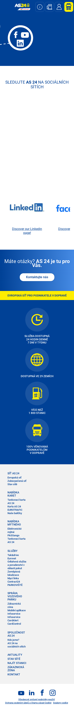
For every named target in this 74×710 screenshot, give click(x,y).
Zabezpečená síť (16, 480)
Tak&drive (13, 555)
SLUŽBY (12, 550)
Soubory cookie (60, 703)
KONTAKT (13, 674)
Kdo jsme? (13, 639)
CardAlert (12, 620)
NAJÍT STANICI (16, 663)
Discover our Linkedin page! (27, 231)
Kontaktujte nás (37, 277)
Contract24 (13, 581)
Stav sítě (12, 484)
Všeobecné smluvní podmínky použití (36, 699)
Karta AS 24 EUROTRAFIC (14, 508)
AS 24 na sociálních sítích (16, 645)
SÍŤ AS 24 (13, 473)
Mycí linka (13, 578)
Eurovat (11, 558)
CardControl (14, 623)
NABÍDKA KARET (13, 494)
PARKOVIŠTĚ (14, 585)
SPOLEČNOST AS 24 (16, 634)
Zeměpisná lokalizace (13, 573)
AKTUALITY (14, 654)
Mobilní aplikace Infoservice (16, 612)
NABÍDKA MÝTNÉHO (14, 523)
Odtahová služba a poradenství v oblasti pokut (16, 565)
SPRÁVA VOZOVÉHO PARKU (14, 596)
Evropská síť (14, 477)
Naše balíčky (14, 513)
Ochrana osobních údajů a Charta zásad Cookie (28, 703)
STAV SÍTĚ (13, 658)
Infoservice (13, 617)
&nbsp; (37, 156)
